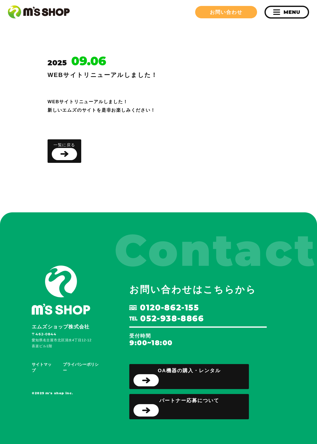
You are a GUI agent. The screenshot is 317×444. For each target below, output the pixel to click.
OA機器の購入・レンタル (177, 377)
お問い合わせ (226, 12)
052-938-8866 (166, 318)
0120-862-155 (164, 308)
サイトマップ (42, 367)
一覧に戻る (64, 151)
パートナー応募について (176, 407)
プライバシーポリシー (81, 367)
